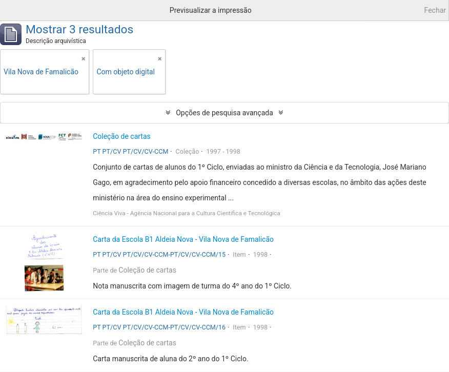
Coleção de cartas (122, 136)
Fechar (435, 10)
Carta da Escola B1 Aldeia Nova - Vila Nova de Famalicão (183, 239)
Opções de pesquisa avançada (224, 113)
